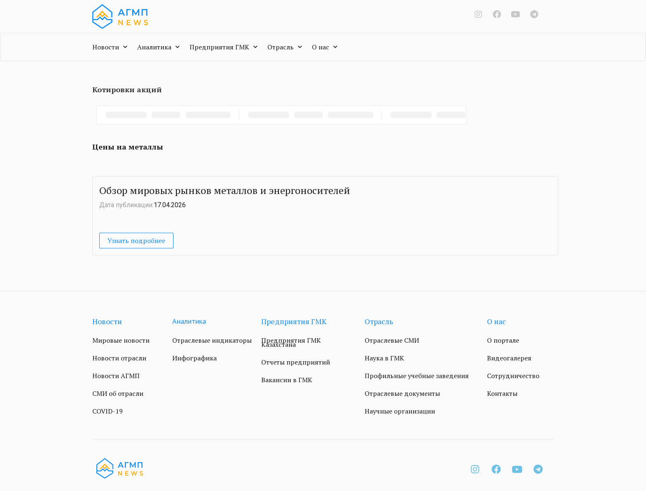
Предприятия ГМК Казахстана (291, 342)
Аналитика (158, 46)
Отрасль (284, 46)
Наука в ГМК (384, 357)
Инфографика (194, 357)
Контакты (502, 393)
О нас (324, 46)
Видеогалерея (509, 357)
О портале (503, 340)
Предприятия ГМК (223, 46)
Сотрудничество (513, 375)
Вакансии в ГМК (286, 379)
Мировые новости (121, 340)
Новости (109, 46)
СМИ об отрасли (117, 393)
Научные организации (400, 411)
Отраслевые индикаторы (212, 340)
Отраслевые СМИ (392, 340)
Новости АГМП (116, 375)
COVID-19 (107, 411)
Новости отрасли (119, 357)
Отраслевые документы (402, 393)
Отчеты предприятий (295, 362)
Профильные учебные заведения (417, 375)
